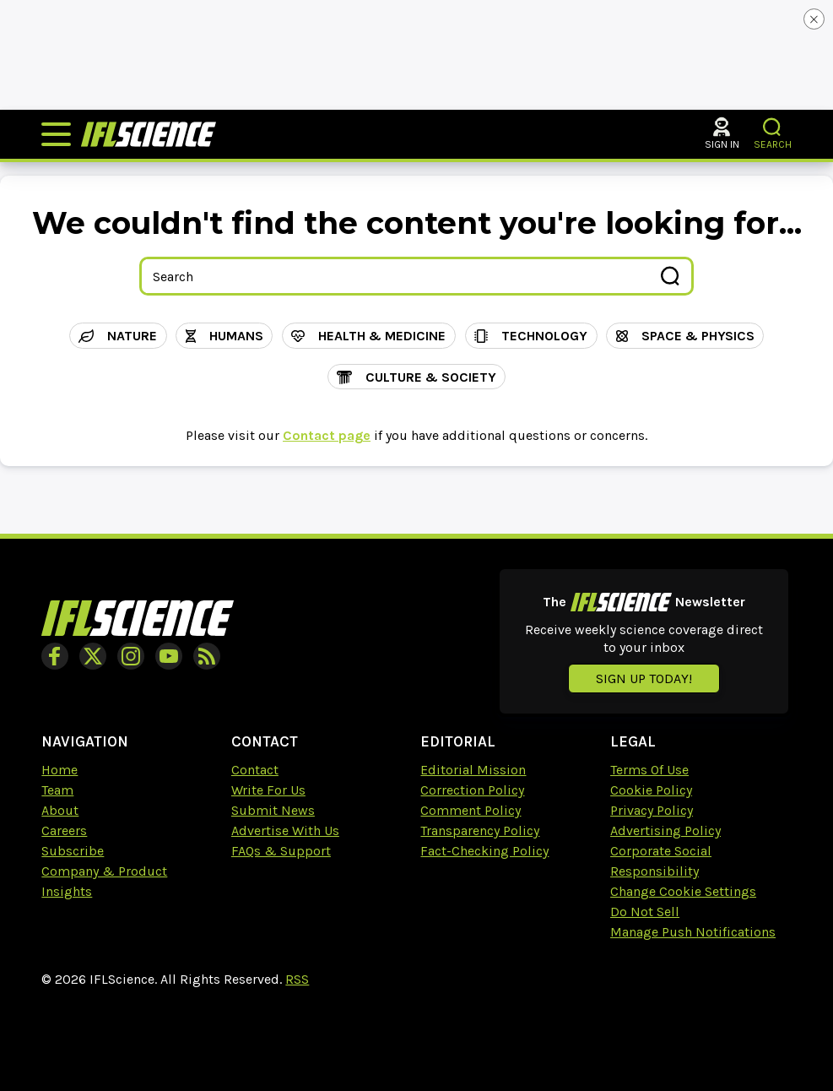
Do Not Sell (644, 912)
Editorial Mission (473, 770)
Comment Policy (470, 810)
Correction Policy (472, 790)
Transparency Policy (479, 830)
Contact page (327, 435)
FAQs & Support (281, 851)
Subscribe (72, 851)
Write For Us (268, 790)
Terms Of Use (649, 770)
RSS (297, 979)
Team (57, 790)
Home (59, 770)
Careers (64, 830)
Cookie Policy (651, 790)
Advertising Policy (665, 830)
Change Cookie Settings (683, 891)
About (59, 810)
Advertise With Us (285, 830)
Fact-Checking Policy (484, 851)
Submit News (273, 810)
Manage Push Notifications (693, 932)
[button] (773, 127)
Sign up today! (644, 678)
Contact (255, 770)
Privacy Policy (651, 810)
